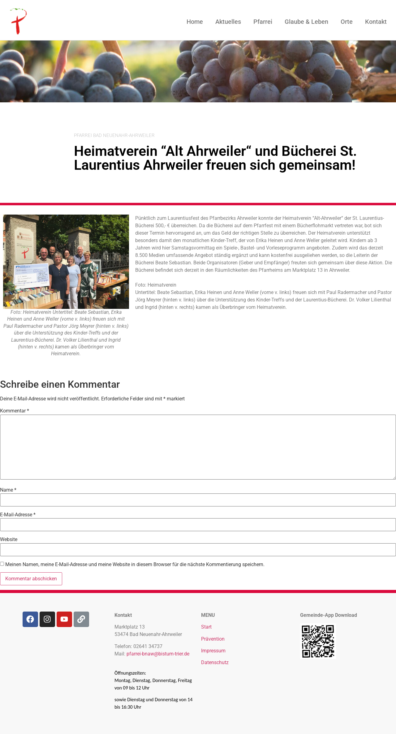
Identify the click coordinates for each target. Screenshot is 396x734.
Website (8, 539)
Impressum (213, 651)
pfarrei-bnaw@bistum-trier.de (158, 654)
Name (8, 490)
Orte (347, 21)
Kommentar (14, 410)
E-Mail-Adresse (18, 514)
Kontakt (376, 21)
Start (206, 627)
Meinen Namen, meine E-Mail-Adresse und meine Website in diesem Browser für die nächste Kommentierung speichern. (135, 564)
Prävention (213, 639)
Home (195, 21)
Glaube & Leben (306, 21)
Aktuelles (228, 21)
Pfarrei (262, 21)
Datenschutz (215, 662)
